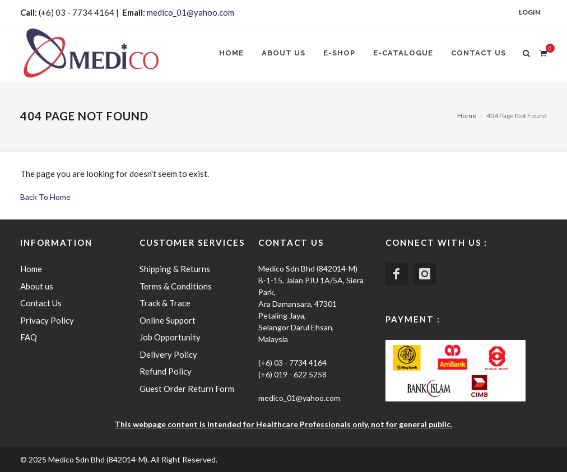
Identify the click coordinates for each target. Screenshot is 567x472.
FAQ (28, 337)
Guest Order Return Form (187, 389)
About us (283, 53)
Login (529, 12)
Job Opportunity (170, 337)
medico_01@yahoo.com (190, 12)
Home (231, 53)
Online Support (168, 320)
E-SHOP (339, 53)
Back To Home (45, 197)
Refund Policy (166, 371)
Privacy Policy (47, 320)
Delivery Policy (168, 354)
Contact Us (478, 53)
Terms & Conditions (176, 286)
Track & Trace (165, 303)
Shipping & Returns (175, 269)
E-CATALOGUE (403, 53)
